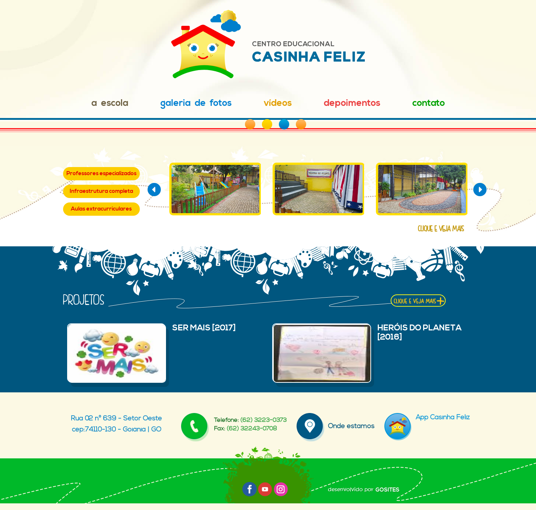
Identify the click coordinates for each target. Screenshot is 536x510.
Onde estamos (335, 426)
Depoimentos (352, 103)
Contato (428, 103)
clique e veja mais (441, 229)
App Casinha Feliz (427, 417)
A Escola (109, 103)
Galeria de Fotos (196, 103)
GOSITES (388, 489)
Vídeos (278, 103)
